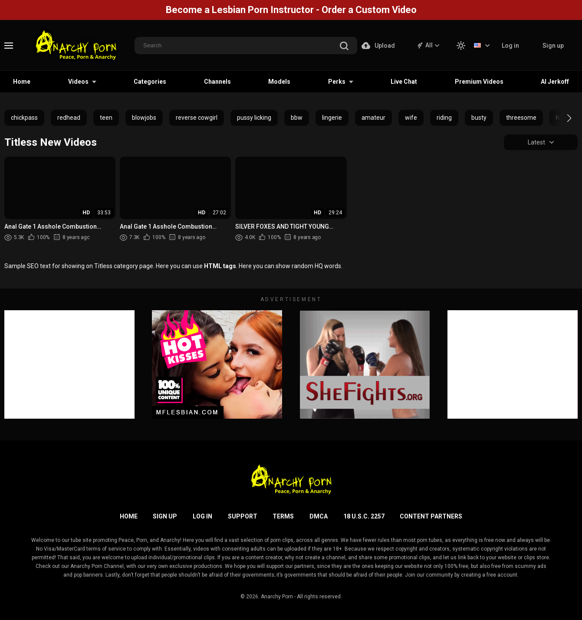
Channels (217, 81)
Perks (336, 81)
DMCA (318, 516)
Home (21, 81)
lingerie (332, 117)
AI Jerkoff (555, 81)
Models (279, 81)
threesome (521, 117)
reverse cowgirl (196, 117)
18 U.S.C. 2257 (364, 516)
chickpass (24, 117)
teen (106, 117)
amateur (373, 117)
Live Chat (404, 81)
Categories (150, 81)
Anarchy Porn (277, 597)
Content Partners (431, 516)
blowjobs (144, 117)
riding (444, 117)
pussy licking (254, 117)
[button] (561, 118)
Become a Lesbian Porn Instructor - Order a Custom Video (291, 9)
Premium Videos (479, 81)
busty (479, 117)
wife (411, 117)
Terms (283, 516)
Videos (78, 81)
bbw (297, 117)
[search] (344, 47)
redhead (68, 117)
